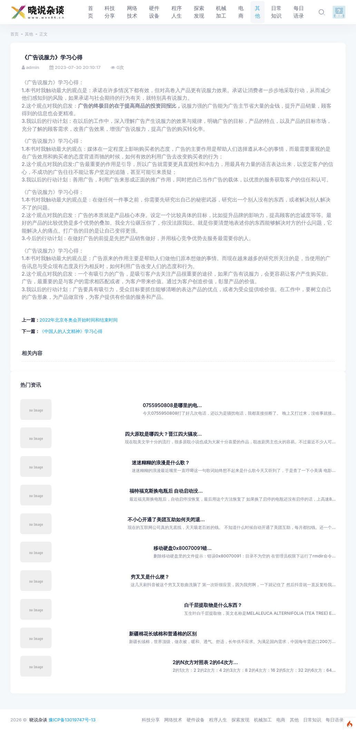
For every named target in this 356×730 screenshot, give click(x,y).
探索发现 (240, 719)
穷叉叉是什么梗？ (150, 577)
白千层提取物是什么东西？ (213, 605)
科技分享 (151, 719)
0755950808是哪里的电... (172, 405)
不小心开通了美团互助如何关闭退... (166, 519)
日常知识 (312, 719)
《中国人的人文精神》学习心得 (71, 331)
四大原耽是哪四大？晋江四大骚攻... (163, 434)
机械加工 (263, 719)
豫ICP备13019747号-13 (72, 719)
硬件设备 (196, 719)
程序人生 (218, 719)
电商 (280, 719)
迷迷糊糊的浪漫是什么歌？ (161, 462)
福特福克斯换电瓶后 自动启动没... (166, 491)
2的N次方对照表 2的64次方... (205, 662)
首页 (14, 34)
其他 (29, 34)
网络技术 (173, 719)
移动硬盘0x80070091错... (183, 548)
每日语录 (335, 719)
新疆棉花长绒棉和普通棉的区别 (163, 634)
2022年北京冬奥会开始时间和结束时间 (79, 320)
